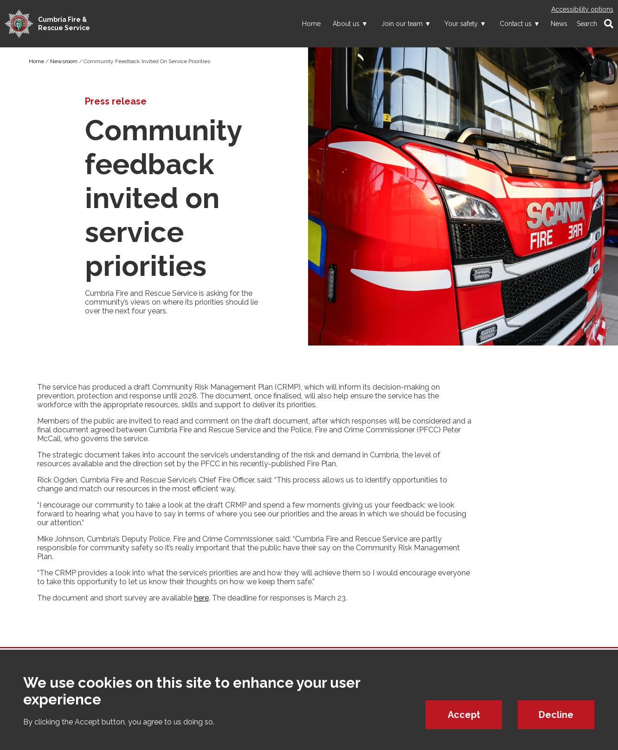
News (559, 23)
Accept (464, 715)
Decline (556, 715)
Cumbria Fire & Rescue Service (64, 24)
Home (311, 23)
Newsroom (63, 61)
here (201, 597)
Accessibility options (582, 9)
